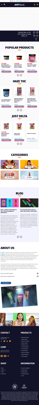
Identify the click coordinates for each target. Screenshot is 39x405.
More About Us (6, 283)
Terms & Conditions (26, 368)
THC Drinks (29, 177)
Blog (2, 368)
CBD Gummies (24, 356)
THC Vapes (9, 166)
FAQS (3, 371)
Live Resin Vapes (25, 346)
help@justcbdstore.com (5, 337)
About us (3, 370)
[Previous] (18, 75)
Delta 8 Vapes (24, 339)
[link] (6, 325)
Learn (23, 375)
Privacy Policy (24, 370)
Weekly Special (25, 345)
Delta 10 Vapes (25, 343)
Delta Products (25, 350)
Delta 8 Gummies (25, 337)
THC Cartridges (9, 177)
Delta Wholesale (25, 373)
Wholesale (4, 373)
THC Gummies (29, 166)
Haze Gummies (25, 348)
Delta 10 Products (25, 352)
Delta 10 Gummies (25, 341)
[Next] (21, 75)
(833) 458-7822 (4, 338)
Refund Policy (24, 371)
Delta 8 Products (25, 354)
